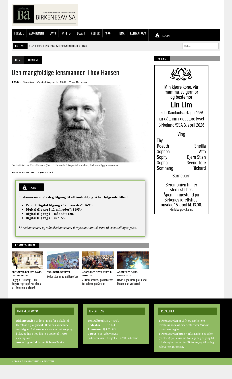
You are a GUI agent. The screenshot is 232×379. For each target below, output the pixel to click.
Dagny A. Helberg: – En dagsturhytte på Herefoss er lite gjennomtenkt (26, 284)
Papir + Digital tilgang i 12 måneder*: (55, 205)
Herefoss (28, 82)
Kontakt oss (138, 33)
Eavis (53, 33)
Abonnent (18, 272)
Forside (19, 33)
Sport (109, 33)
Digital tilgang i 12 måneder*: (49, 209)
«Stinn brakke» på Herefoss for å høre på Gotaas (97, 282)
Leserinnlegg (20, 275)
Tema (122, 33)
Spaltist (30, 172)
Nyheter (66, 33)
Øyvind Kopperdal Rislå (51, 82)
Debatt (81, 33)
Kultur (95, 33)
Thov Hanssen (78, 82)
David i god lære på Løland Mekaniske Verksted (132, 282)
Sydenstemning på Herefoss (62, 276)
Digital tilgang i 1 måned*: (46, 214)
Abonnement (36, 33)
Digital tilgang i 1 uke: (43, 218)
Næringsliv (124, 275)
